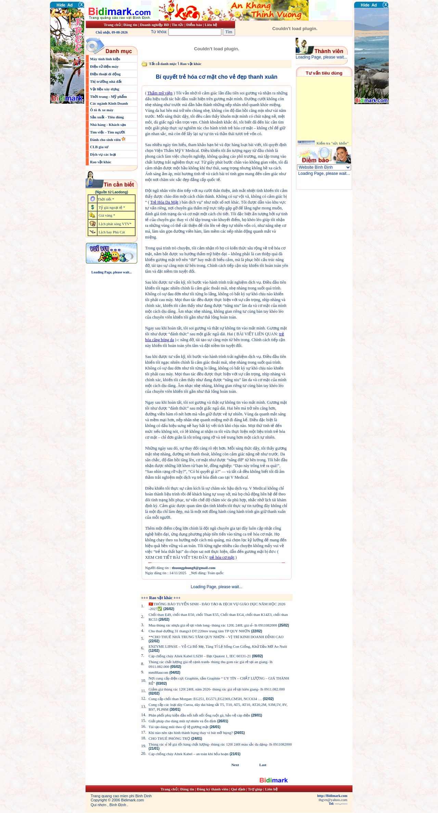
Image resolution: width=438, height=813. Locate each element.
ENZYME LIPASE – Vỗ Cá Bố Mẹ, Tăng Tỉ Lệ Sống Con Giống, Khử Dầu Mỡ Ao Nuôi (218, 646)
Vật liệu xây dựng (104, 89)
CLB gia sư (99, 147)
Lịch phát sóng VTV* (115, 224)
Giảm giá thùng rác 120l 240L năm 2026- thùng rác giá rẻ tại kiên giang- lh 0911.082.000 (217, 689)
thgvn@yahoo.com (333, 800)
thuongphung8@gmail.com (193, 568)
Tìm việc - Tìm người (107, 132)
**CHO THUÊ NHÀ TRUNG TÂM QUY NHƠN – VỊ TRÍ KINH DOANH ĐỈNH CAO (216, 637)
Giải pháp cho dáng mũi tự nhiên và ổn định (182, 721)
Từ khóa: (187, 31)
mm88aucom (158, 672)
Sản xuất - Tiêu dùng (107, 117)
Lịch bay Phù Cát (112, 232)
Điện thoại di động (105, 74)
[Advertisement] (374, 145)
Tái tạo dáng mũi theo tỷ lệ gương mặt (178, 727)
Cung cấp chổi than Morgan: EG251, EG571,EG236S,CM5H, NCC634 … (205, 699)
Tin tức (178, 25)
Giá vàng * (107, 215)
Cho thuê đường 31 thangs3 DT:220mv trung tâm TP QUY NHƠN (199, 631)
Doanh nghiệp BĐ (155, 25)
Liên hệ (211, 25)
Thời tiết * (106, 199)
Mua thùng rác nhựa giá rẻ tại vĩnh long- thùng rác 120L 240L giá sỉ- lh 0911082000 (213, 625)
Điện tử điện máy (104, 66)
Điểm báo (194, 25)
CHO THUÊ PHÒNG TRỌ (169, 738)
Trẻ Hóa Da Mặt (164, 202)
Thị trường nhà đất (105, 81)
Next (235, 765)
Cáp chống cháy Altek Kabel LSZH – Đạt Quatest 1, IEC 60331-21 (200, 656)
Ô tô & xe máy (101, 110)
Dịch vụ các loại (103, 154)
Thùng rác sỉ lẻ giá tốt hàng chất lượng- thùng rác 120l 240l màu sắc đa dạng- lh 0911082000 (220, 744)
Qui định (238, 789)
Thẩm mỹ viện (159, 93)
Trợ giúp (255, 789)
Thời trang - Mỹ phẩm (108, 96)
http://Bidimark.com (332, 796)
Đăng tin (130, 25)
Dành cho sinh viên (105, 140)
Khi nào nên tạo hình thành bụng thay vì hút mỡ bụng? (191, 733)
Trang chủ (112, 25)
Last (263, 765)
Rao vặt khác (100, 162)
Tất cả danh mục (163, 64)
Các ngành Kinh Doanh (109, 103)
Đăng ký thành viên (212, 789)
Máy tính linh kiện (105, 59)
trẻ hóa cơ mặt (221, 557)
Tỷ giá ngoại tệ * (112, 207)
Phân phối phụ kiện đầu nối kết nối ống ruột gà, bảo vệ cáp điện (199, 715)
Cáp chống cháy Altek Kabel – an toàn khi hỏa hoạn (188, 754)
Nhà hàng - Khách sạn (108, 124)
